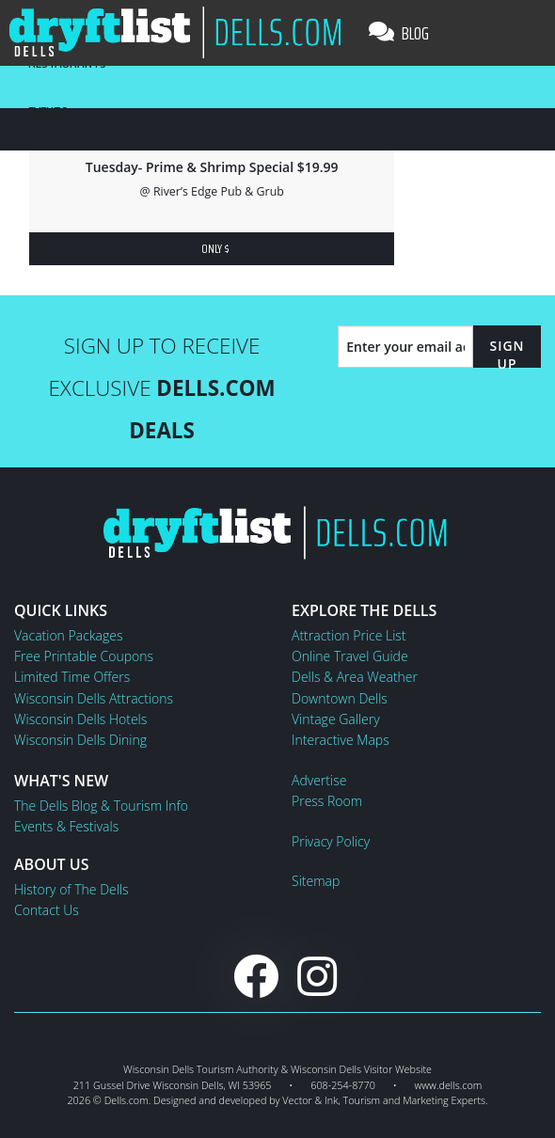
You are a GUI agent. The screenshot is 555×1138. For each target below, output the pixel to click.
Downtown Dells (340, 698)
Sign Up (506, 354)
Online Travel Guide (350, 656)
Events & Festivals (66, 826)
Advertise (319, 780)
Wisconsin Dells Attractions (93, 698)
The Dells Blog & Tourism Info (101, 805)
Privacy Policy (331, 841)
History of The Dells (71, 889)
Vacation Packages (68, 635)
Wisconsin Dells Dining (80, 740)
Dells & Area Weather (355, 677)
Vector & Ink (310, 1100)
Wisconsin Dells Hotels (80, 719)
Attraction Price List (349, 635)
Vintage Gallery (336, 719)
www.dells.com (449, 1085)
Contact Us (46, 910)
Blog (399, 33)
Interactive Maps (340, 740)
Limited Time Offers (72, 677)
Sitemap (316, 881)
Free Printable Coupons (83, 656)
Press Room (327, 801)
